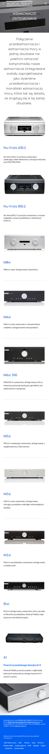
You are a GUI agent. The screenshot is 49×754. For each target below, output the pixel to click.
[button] (3, 3)
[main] (24, 16)
